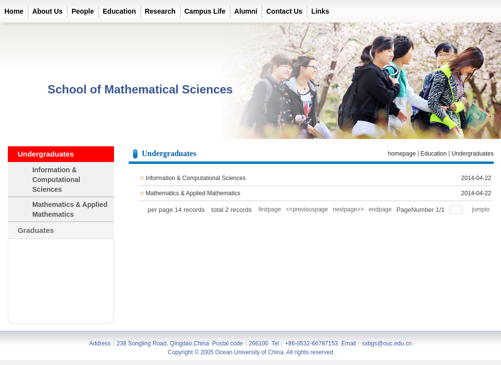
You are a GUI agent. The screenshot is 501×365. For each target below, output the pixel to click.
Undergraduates (473, 153)
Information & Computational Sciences (196, 178)
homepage (402, 153)
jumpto (481, 209)
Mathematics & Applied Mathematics (193, 193)
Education (434, 153)
